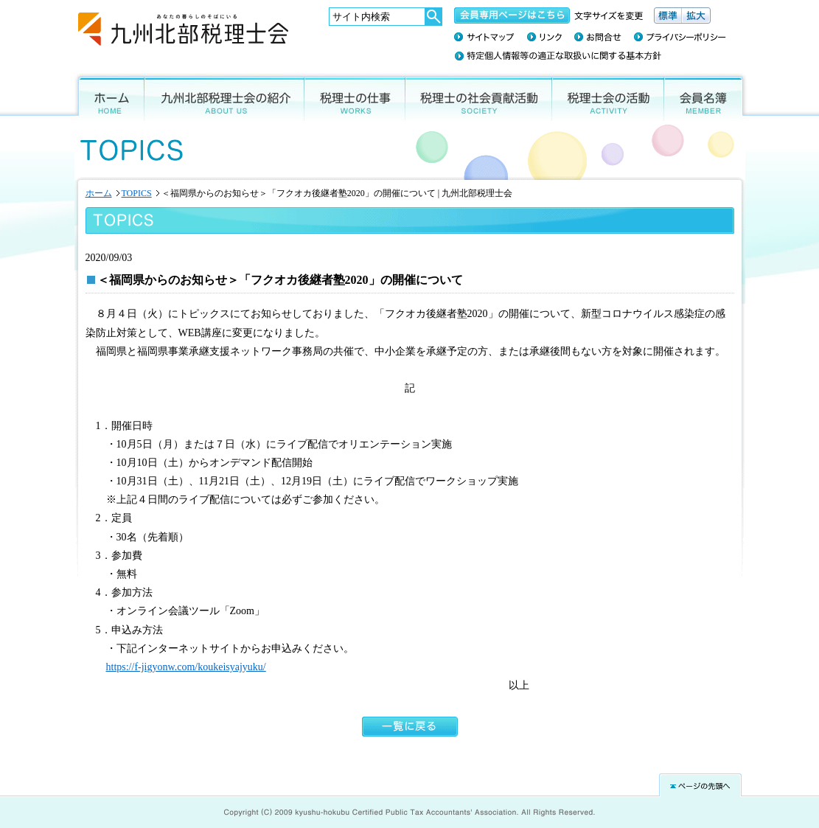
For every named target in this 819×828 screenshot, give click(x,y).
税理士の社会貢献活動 (478, 97)
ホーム (107, 97)
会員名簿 (706, 97)
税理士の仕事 (354, 97)
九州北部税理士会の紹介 (224, 97)
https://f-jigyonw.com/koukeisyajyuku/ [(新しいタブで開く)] (186, 666)
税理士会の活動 (608, 97)
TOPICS (137, 193)
